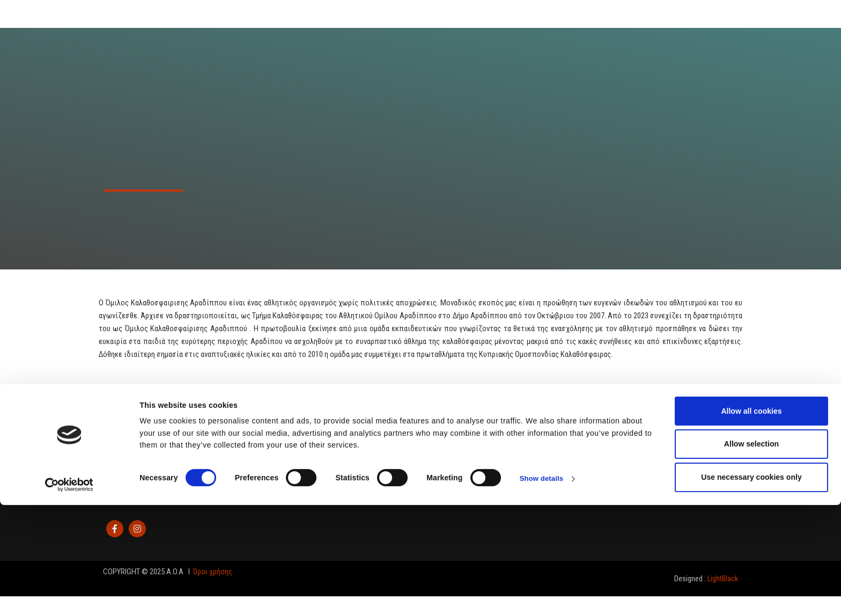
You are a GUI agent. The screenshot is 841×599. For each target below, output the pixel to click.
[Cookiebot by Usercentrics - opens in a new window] (69, 578)
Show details (543, 573)
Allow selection (751, 538)
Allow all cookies (751, 505)
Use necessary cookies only (751, 571)
